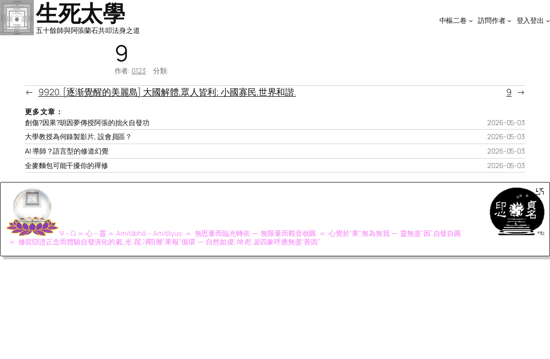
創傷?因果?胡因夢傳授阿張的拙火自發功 (87, 123)
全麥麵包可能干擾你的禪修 (66, 166)
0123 (139, 70)
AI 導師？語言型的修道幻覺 (67, 151)
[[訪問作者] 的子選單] (509, 20)
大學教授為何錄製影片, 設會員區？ (78, 137)
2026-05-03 (506, 122)
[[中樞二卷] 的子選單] (471, 20)
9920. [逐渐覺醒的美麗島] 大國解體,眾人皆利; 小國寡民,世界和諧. (167, 92)
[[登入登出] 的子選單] (548, 20)
